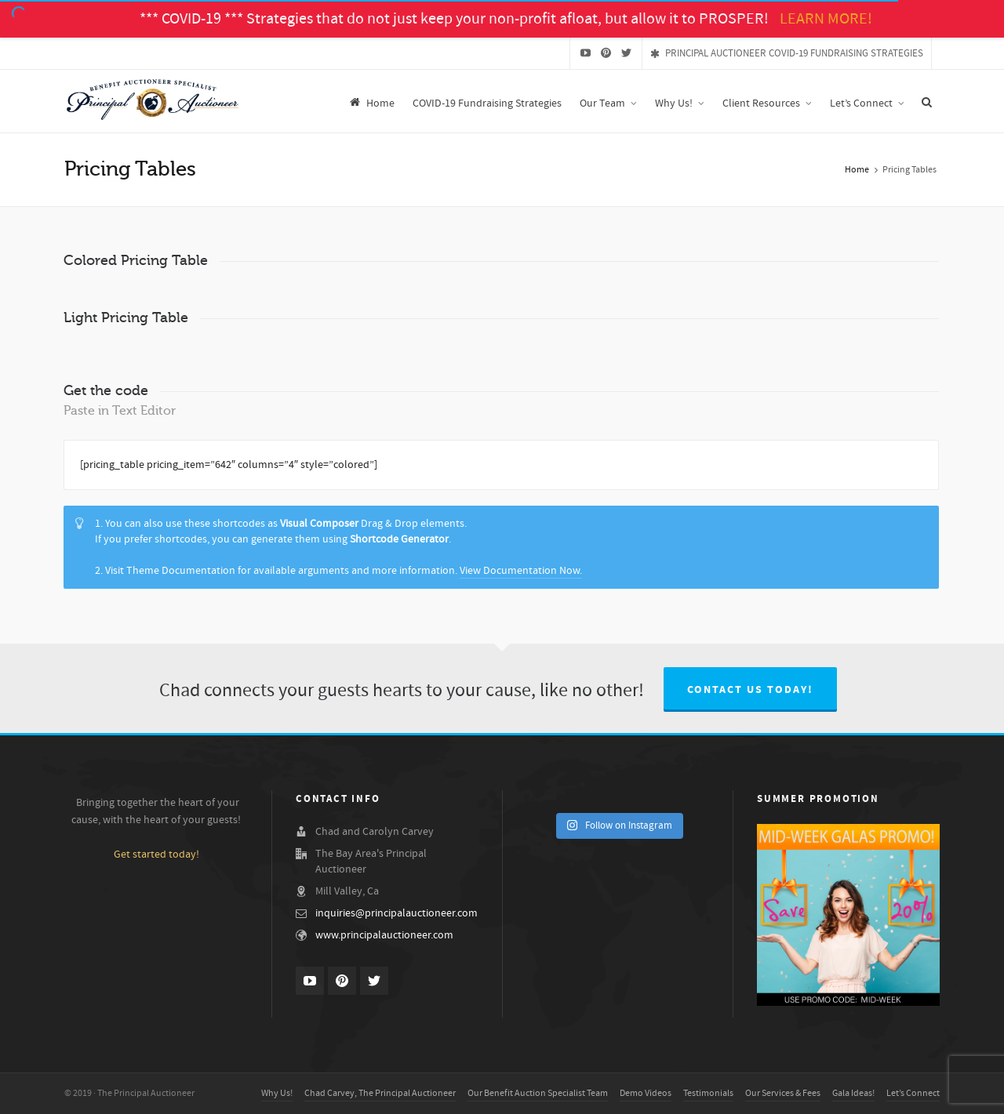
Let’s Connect (913, 1093)
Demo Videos (645, 1093)
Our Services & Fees (782, 1093)
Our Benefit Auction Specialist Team (537, 1093)
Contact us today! (750, 690)
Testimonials (708, 1093)
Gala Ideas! (853, 1093)
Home (857, 170)
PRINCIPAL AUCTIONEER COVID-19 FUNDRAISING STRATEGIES (786, 53)
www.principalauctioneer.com (384, 935)
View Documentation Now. (521, 571)
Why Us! (277, 1093)
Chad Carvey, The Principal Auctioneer (380, 1093)
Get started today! (156, 854)
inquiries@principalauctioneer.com (396, 913)
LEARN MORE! (826, 19)
